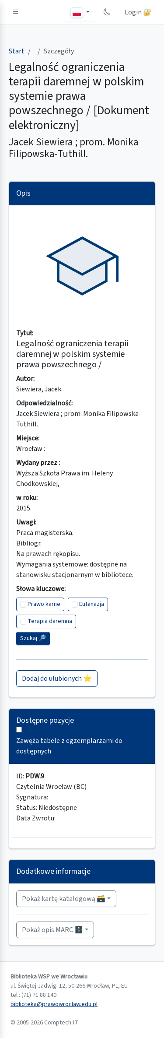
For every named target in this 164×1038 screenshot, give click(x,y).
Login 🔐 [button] (138, 12)
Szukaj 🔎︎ (33, 638)
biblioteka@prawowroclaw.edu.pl (54, 1004)
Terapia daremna (50, 621)
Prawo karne (44, 604)
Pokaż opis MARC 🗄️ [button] (52, 930)
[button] (15, 12)
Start (16, 51)
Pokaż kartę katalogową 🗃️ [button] (63, 899)
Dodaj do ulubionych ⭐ (57, 678)
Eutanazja (91, 604)
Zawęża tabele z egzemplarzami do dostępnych (69, 746)
